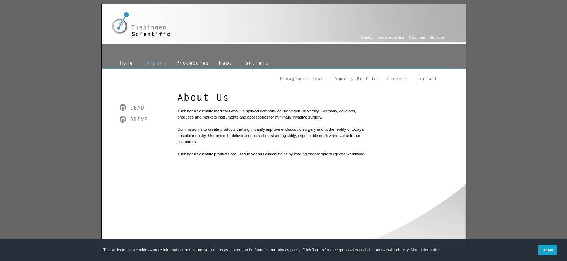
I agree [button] (547, 250)
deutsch (437, 37)
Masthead (417, 37)
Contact (368, 37)
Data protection (391, 37)
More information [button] (426, 250)
